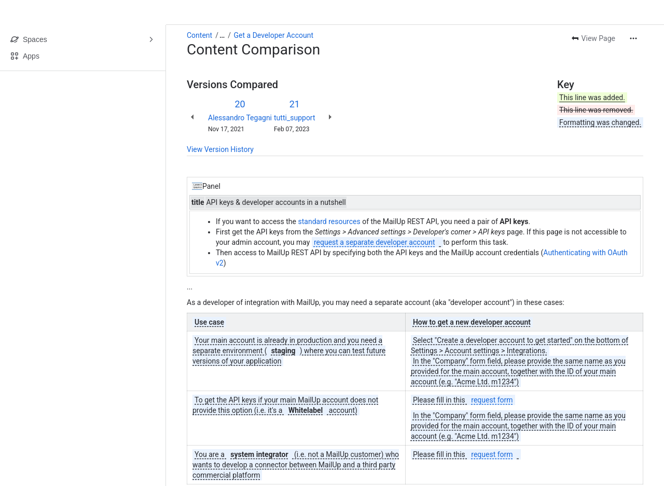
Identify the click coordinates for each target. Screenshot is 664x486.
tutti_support (294, 118)
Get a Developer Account (273, 35)
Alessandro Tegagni (240, 118)
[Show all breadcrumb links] (222, 35)
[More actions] (633, 38)
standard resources (329, 221)
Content (199, 35)
